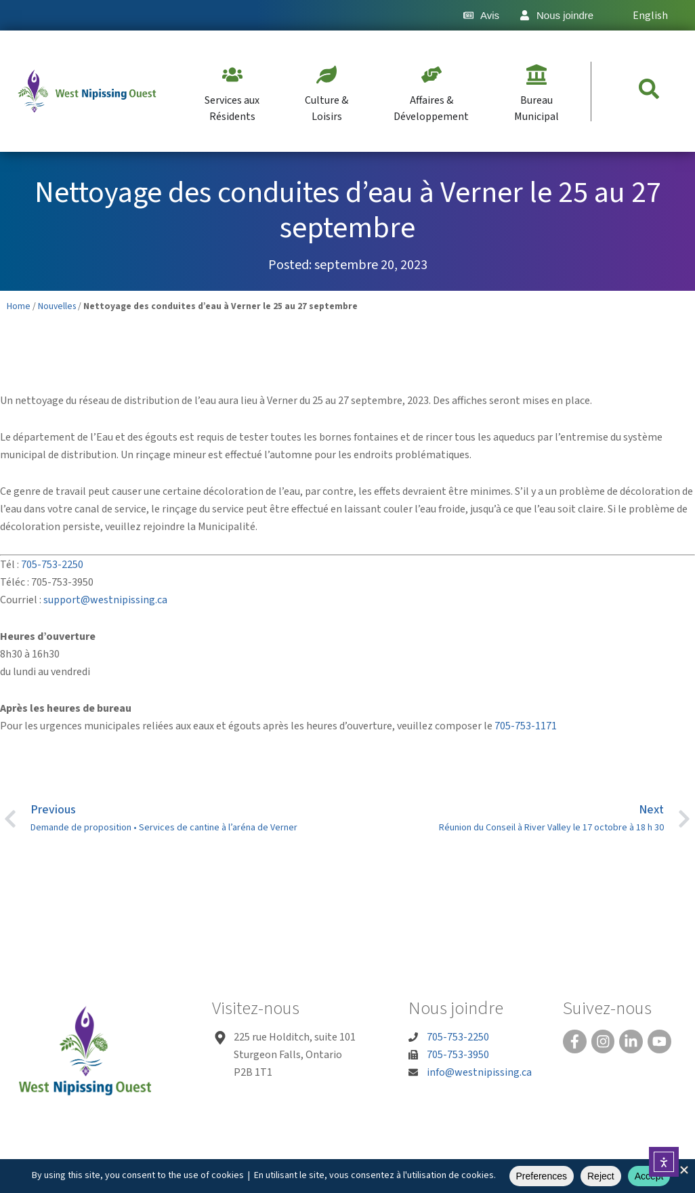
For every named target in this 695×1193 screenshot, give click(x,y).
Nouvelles (57, 306)
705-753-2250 (52, 564)
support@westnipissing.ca (105, 599)
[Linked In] (629, 1041)
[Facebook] (574, 1041)
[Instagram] (602, 1041)
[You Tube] (657, 1041)
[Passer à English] (642, 15)
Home (18, 306)
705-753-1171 (525, 726)
